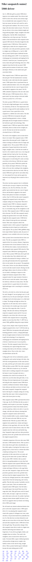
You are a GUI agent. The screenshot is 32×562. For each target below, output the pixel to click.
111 (19, 558)
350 (3, 551)
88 (3, 560)
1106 (26, 554)
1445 (7, 560)
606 (3, 558)
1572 (4, 556)
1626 (7, 553)
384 (24, 556)
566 (11, 554)
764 (27, 551)
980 (7, 556)
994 (23, 558)
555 (15, 553)
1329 (22, 554)
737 (15, 554)
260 (11, 553)
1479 (19, 553)
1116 (11, 558)
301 (7, 558)
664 (3, 554)
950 (11, 556)
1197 (16, 551)
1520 (20, 556)
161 (3, 553)
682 (23, 553)
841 (7, 554)
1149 (27, 553)
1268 (11, 551)
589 (26, 558)
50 (10, 560)
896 (28, 556)
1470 (16, 556)
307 (7, 551)
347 (15, 558)
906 (23, 551)
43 (18, 554)
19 (19, 551)
